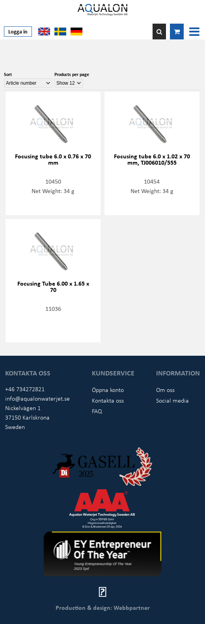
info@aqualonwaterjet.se (37, 398)
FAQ (97, 411)
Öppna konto (108, 389)
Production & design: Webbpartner (103, 607)
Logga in (18, 31)
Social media (172, 400)
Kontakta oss (108, 400)
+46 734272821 (25, 388)
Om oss (165, 389)
